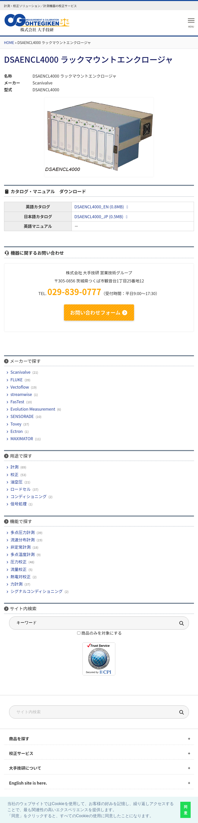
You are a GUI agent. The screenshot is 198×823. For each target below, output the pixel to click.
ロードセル (20, 489)
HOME (9, 42)
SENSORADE (22, 416)
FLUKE (16, 379)
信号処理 (18, 504)
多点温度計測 (22, 554)
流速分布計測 (22, 540)
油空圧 (16, 482)
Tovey (15, 424)
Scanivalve (20, 372)
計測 (14, 467)
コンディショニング (28, 496)
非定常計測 (20, 547)
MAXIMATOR (21, 438)
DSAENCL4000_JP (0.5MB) (101, 216)
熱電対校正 (20, 576)
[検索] (181, 713)
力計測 (16, 584)
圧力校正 (18, 562)
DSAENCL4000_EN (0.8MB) (102, 207)
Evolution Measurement (32, 409)
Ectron (16, 431)
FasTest (17, 401)
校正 (14, 474)
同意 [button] (185, 810)
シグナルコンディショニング (36, 591)
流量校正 (18, 569)
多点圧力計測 (22, 532)
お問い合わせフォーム (99, 312)
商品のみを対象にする (101, 633)
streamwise (21, 394)
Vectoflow (19, 387)
